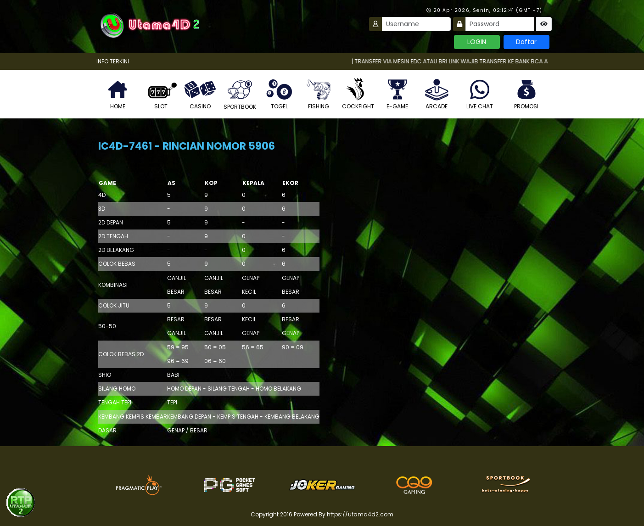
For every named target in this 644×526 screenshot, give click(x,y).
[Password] (499, 24)
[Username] (416, 24)
